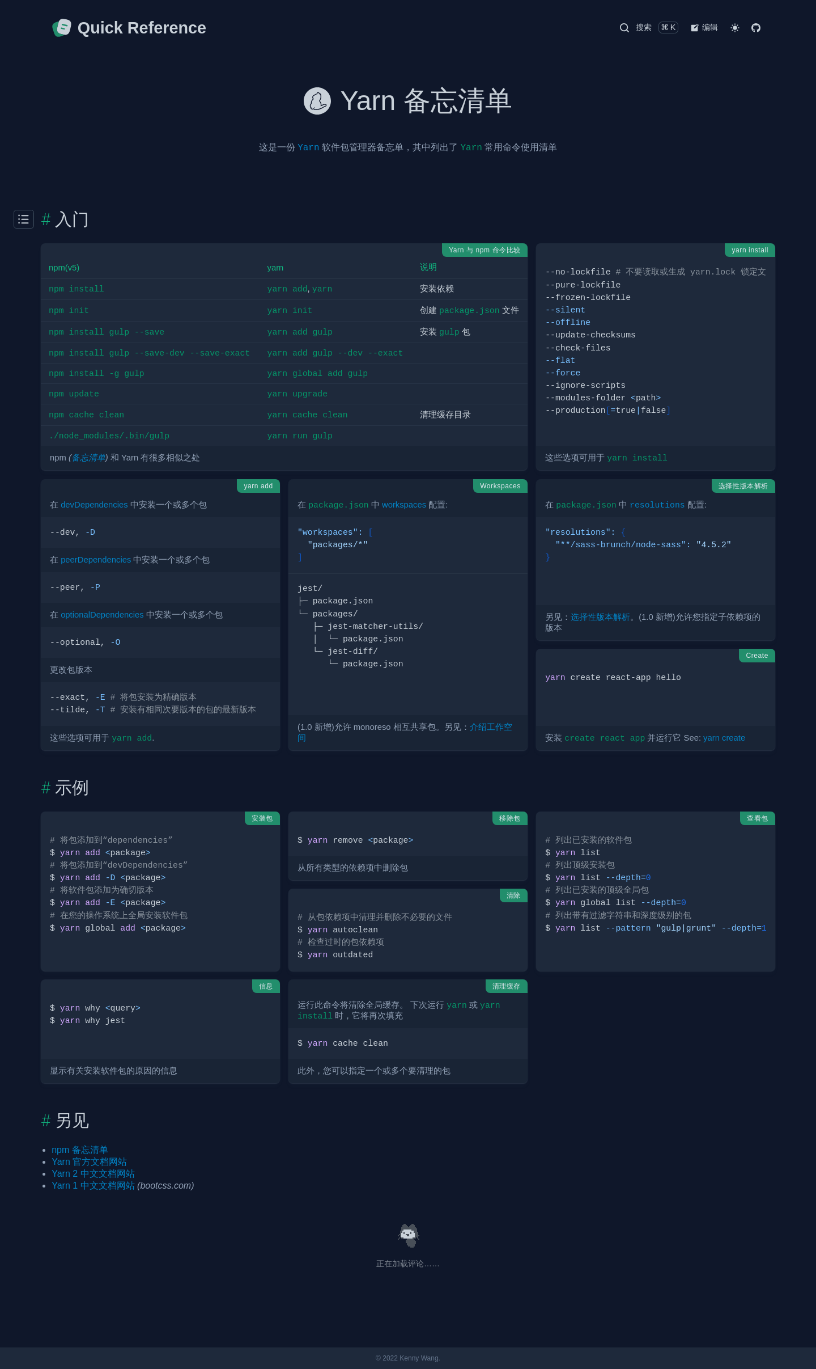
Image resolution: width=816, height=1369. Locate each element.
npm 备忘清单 (80, 1150)
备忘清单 (88, 457)
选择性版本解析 (600, 617)
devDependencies (94, 504)
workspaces (404, 504)
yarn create (724, 737)
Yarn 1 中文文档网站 (93, 1185)
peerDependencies (96, 559)
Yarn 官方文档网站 (89, 1162)
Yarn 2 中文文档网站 (93, 1173)
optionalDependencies (102, 614)
